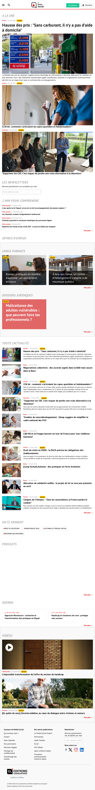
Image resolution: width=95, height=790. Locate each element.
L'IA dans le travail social (55, 528)
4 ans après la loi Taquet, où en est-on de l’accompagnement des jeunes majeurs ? (34, 208)
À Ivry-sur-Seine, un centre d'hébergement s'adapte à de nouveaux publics (70, 277)
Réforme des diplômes (13, 534)
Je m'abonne (73, 5)
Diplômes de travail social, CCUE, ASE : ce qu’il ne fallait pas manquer (28, 226)
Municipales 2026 (31, 528)
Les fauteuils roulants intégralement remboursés (21, 214)
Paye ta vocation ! (11, 528)
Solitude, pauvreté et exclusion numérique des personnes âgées (27, 220)
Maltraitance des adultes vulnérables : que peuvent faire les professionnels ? (23, 312)
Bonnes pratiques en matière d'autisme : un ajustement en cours (23, 277)
